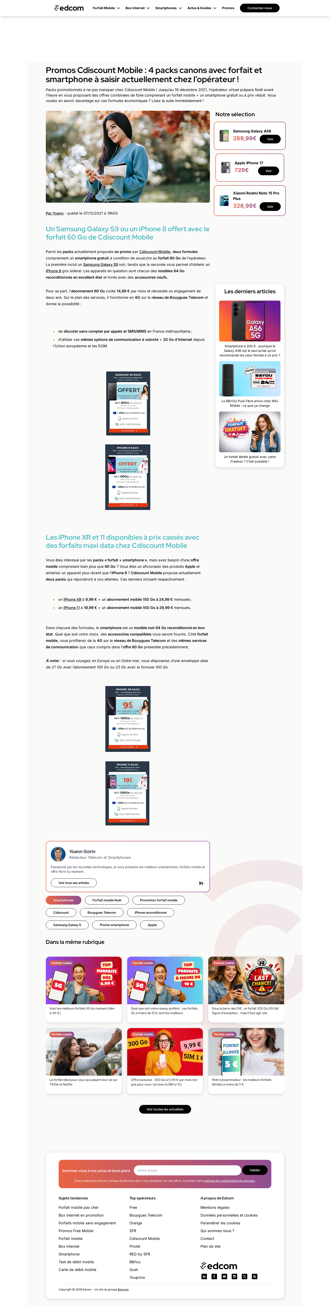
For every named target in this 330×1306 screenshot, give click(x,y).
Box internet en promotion (81, 1215)
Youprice (137, 1277)
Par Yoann (55, 213)
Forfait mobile (70, 1238)
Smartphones (63, 900)
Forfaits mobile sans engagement (87, 1223)
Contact (207, 1238)
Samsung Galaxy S (67, 925)
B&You (134, 1262)
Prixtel (134, 1246)
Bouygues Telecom (102, 912)
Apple (152, 925)
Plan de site (210, 1246)
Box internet (69, 1246)
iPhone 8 (53, 271)
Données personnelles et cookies (229, 1215)
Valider (255, 1170)
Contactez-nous (260, 8)
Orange (135, 1223)
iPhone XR (72, 599)
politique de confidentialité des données (229, 1180)
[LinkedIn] (201, 882)
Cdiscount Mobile (154, 251)
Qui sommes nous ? (217, 1230)
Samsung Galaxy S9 (100, 264)
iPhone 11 (71, 607)
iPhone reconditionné (151, 912)
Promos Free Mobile (76, 1230)
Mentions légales (215, 1207)
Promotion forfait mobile (158, 900)
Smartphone (69, 1254)
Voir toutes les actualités (165, 1109)
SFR (132, 1230)
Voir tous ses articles (73, 883)
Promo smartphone (114, 925)
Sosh (133, 1269)
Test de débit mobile (76, 1262)
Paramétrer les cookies (220, 1223)
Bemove (123, 1289)
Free (133, 1207)
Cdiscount (61, 912)
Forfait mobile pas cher (79, 1207)
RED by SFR (139, 1254)
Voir (270, 139)
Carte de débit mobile (77, 1269)
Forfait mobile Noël (107, 900)
